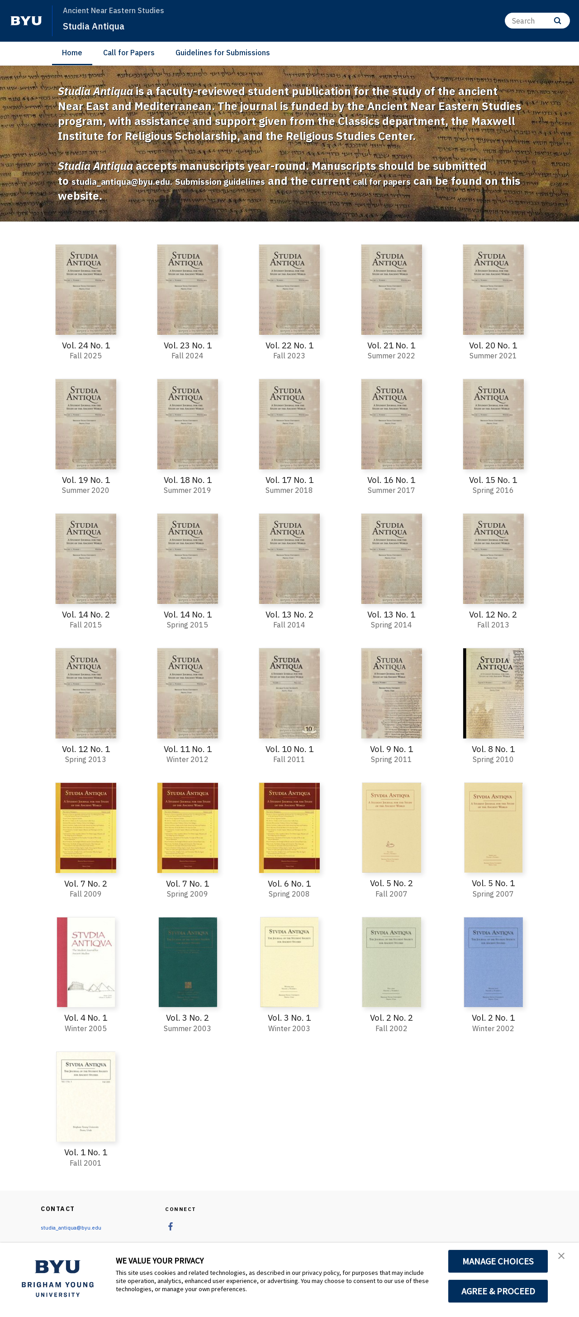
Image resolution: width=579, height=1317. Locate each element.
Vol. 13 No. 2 (289, 614)
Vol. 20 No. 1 (493, 345)
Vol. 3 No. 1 (289, 1017)
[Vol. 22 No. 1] (289, 289)
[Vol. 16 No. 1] (391, 424)
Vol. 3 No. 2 (187, 1017)
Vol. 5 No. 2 (391, 882)
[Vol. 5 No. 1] (493, 827)
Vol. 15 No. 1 (493, 479)
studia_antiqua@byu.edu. (138, 181)
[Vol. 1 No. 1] (86, 1096)
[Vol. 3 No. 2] (187, 961)
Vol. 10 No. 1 (289, 748)
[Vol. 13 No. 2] (289, 558)
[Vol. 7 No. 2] (86, 827)
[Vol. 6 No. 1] (289, 827)
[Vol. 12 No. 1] (86, 692)
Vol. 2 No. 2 (391, 1017)
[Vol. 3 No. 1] (289, 961)
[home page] (26, 20)
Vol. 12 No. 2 (493, 614)
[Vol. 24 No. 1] (86, 289)
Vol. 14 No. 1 (187, 614)
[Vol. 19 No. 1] (86, 424)
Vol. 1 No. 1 (85, 1151)
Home (72, 52)
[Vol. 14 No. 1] (187, 558)
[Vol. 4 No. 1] (86, 961)
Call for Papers (129, 52)
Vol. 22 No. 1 (289, 345)
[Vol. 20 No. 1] (493, 289)
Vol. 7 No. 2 (85, 882)
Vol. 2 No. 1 (493, 1017)
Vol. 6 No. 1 (289, 882)
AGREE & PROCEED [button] (498, 1291)
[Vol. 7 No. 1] (187, 827)
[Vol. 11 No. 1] (187, 692)
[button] (564, 1259)
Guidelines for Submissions (223, 52)
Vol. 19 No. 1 (86, 479)
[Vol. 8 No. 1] (493, 692)
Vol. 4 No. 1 (85, 1017)
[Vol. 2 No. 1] (493, 961)
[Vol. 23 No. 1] (187, 289)
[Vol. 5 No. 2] (391, 827)
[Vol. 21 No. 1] (391, 289)
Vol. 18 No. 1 (187, 479)
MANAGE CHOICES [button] (498, 1261)
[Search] (537, 21)
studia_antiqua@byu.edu (76, 1226)
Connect (182, 1208)
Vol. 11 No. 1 (187, 748)
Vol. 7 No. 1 (187, 882)
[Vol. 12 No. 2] (493, 558)
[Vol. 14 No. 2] (86, 558)
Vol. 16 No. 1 (391, 479)
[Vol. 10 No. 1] (289, 692)
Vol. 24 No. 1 (86, 345)
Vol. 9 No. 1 (391, 748)
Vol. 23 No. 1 (187, 345)
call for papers (450, 181)
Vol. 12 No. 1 (86, 748)
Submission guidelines (266, 181)
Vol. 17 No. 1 (289, 479)
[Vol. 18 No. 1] (187, 424)
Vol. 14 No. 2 (86, 614)
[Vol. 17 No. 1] (289, 424)
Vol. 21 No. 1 (391, 345)
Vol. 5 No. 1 (493, 882)
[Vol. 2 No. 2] (391, 961)
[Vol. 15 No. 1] (493, 424)
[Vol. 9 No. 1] (391, 692)
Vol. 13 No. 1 (391, 614)
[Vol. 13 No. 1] (391, 558)
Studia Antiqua (100, 25)
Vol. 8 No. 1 (493, 748)
